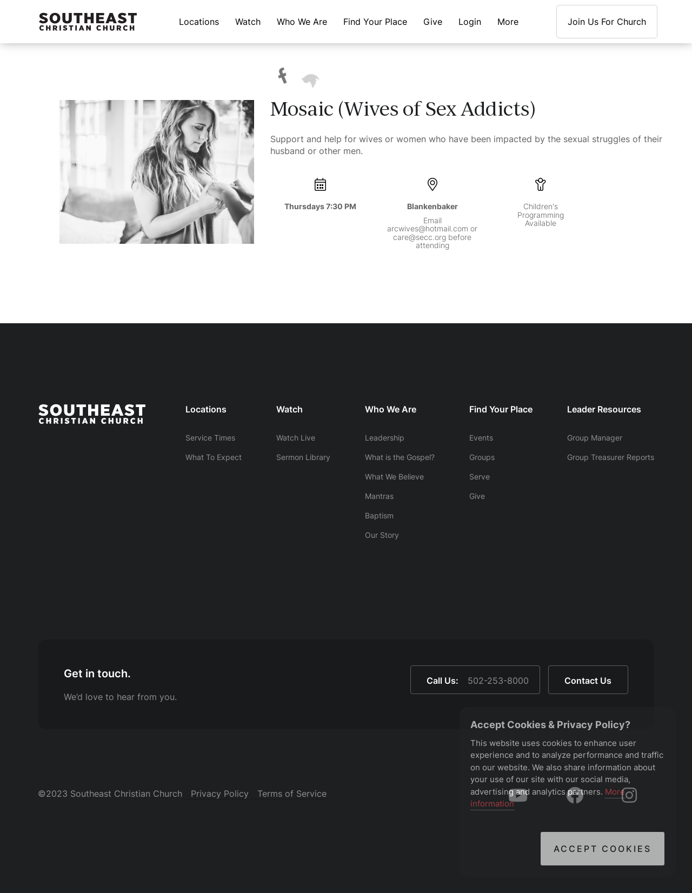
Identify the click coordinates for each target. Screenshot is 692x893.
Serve (479, 476)
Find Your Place (375, 21)
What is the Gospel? (400, 457)
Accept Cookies (602, 848)
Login (469, 21)
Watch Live (295, 437)
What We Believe (394, 476)
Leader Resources (604, 409)
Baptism (379, 515)
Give (432, 21)
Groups (482, 457)
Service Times (210, 437)
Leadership (384, 437)
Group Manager (594, 437)
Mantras (379, 496)
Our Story (382, 534)
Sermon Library (303, 457)
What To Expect (213, 457)
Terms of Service (292, 793)
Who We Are (302, 21)
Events (481, 437)
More (507, 21)
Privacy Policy (220, 793)
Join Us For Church (607, 21)
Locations (199, 21)
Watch (248, 21)
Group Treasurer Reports (610, 457)
